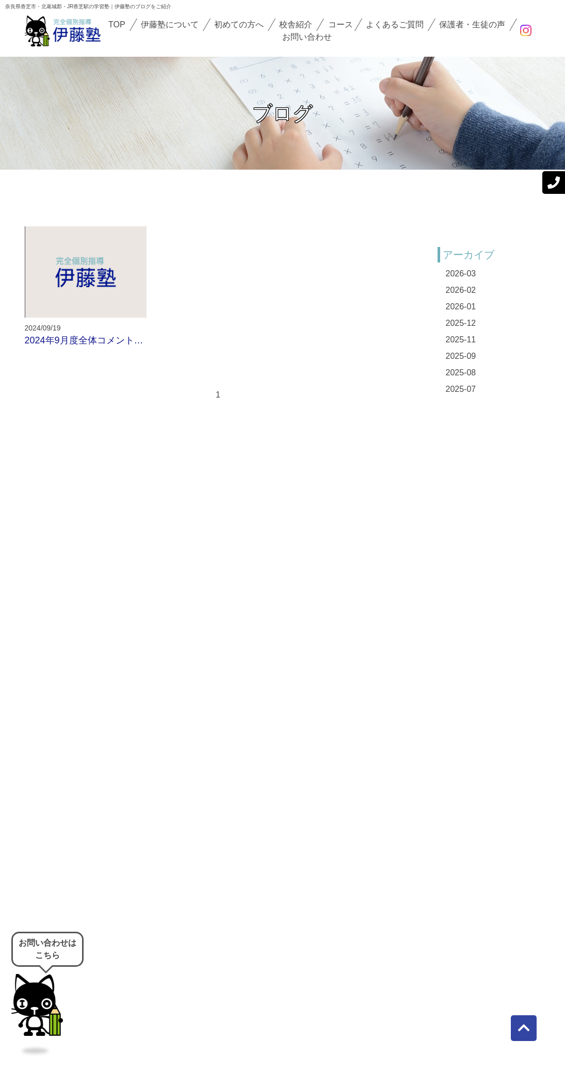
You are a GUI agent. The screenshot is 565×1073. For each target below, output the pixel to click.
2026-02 (461, 290)
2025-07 (461, 389)
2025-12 (461, 323)
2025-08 (461, 372)
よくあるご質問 (395, 24)
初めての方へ (239, 24)
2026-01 (461, 306)
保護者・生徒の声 (472, 24)
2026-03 (461, 273)
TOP (116, 24)
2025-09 (461, 356)
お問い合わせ (307, 36)
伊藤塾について (170, 24)
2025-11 (461, 339)
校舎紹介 (295, 24)
